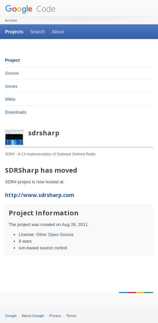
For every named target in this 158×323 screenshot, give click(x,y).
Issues (11, 86)
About (58, 31)
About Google (33, 316)
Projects (14, 31)
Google (11, 316)
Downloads (15, 112)
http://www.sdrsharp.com (39, 195)
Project (12, 60)
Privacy (55, 316)
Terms (71, 316)
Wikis (10, 99)
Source (12, 73)
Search (37, 31)
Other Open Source (55, 234)
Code (30, 8)
